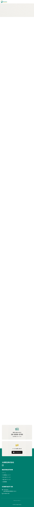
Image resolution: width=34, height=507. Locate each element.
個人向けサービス (7, 479)
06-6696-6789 (17, 434)
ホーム (4, 472)
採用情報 (5, 481)
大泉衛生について (7, 475)
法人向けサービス (7, 477)
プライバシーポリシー (17, 500)
